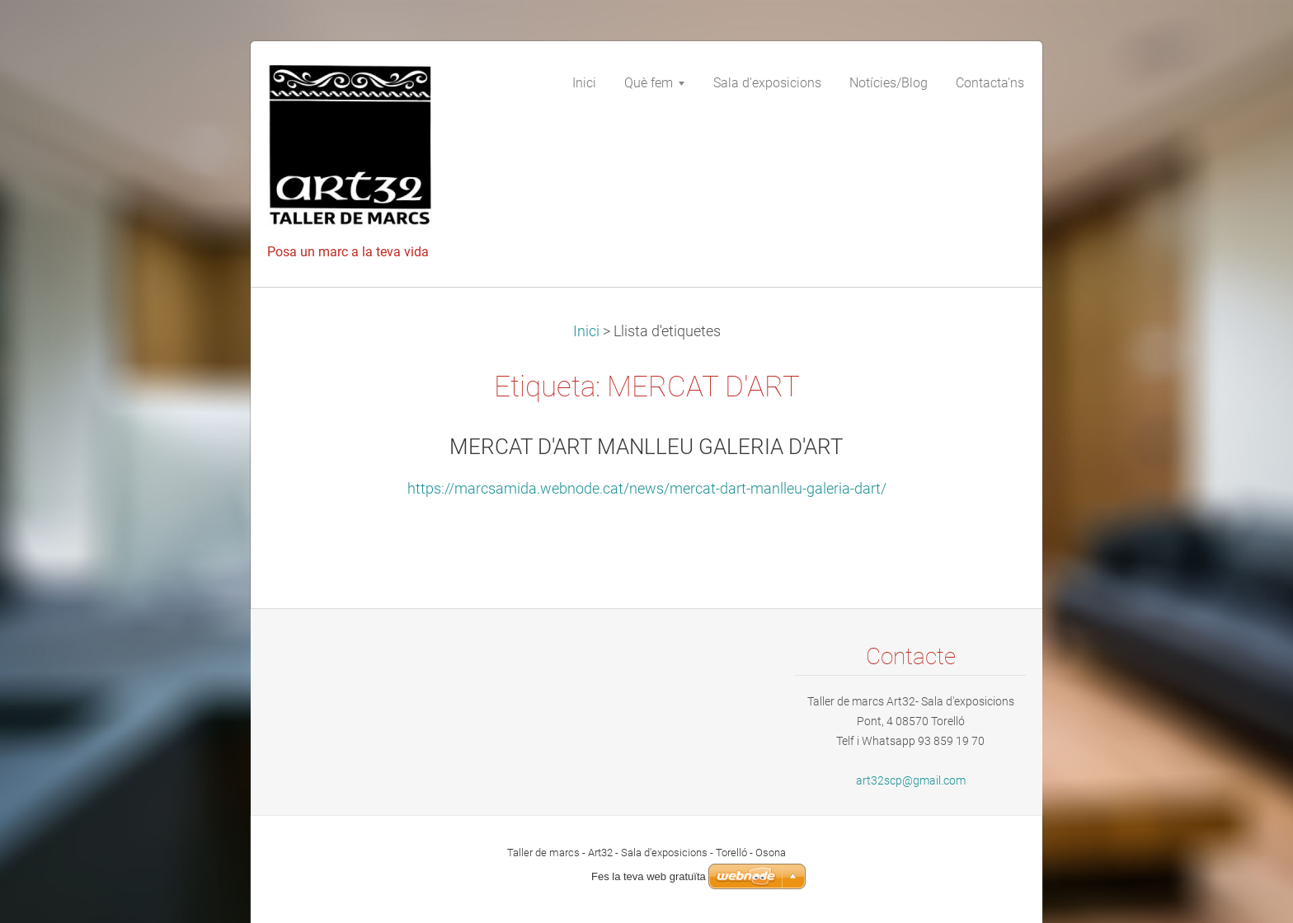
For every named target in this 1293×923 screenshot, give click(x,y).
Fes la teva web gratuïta (648, 876)
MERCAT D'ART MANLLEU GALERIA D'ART (646, 446)
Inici (586, 331)
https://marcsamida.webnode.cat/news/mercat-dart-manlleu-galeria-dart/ (646, 488)
